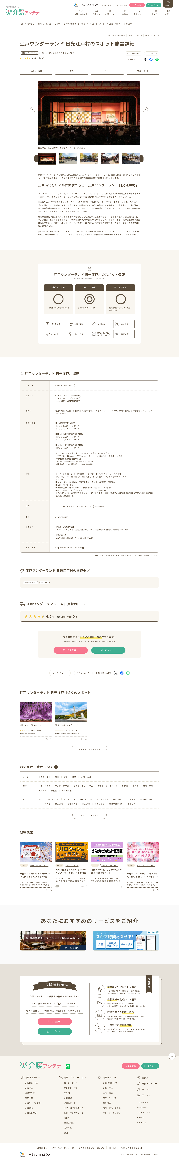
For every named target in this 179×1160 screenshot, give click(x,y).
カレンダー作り (71, 1087)
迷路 (66, 1133)
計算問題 (68, 1097)
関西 (74, 777)
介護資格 (29, 1108)
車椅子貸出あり (30, 582)
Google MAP (99, 506)
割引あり (44, 582)
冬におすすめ (102, 799)
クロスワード (70, 1102)
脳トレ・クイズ (71, 1082)
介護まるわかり (30, 1077)
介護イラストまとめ (72, 865)
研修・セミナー (147, 1083)
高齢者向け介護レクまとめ (109, 865)
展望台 (54, 790)
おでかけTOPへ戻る (89, 815)
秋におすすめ (86, 799)
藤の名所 (59, 804)
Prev (32, 109)
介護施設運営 (31, 1113)
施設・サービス (110, 1098)
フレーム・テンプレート (113, 1113)
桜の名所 (117, 799)
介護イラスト (107, 1077)
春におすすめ (53, 799)
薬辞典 (143, 1077)
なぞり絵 (68, 1128)
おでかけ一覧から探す (36, 767)
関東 (57, 777)
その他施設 (67, 790)
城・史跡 (43, 790)
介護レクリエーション (72, 1077)
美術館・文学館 (62, 786)
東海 (66, 777)
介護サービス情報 (33, 1103)
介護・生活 (108, 1088)
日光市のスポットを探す (89, 749)
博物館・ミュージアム (83, 786)
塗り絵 (67, 1092)
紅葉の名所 (73, 804)
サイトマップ (143, 1122)
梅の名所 (86, 804)
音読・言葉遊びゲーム (74, 1112)
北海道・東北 (44, 777)
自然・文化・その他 (112, 1108)
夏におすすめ (70, 799)
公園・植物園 (44, 786)
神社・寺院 (148, 786)
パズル (67, 1118)
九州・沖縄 (86, 777)
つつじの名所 (44, 804)
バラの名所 (131, 799)
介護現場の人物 (110, 1082)
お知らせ (141, 1117)
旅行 (41, 799)
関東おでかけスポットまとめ (39, 865)
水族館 (136, 786)
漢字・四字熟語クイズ (74, 1107)
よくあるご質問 (122, 5)
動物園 (125, 786)
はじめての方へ (107, 5)
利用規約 (113, 1147)
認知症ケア (30, 1093)
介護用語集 (142, 1107)
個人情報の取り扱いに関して (91, 1147)
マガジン (144, 1095)
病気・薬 (29, 1098)
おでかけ (144, 1089)
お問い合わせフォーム (124, 555)
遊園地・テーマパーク (30, 53)
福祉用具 (107, 1103)
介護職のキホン (32, 1083)
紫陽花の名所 (146, 799)
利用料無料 (100, 804)
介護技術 (29, 1088)
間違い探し (69, 1123)
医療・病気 (108, 1093)
